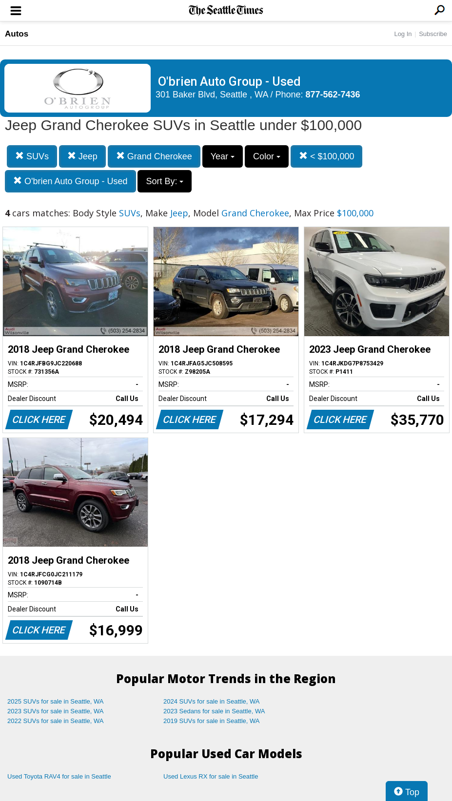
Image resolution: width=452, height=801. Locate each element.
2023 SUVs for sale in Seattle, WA (55, 711)
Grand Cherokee (154, 156)
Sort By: (164, 181)
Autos (16, 33)
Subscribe (433, 34)
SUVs (32, 156)
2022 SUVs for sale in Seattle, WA (55, 721)
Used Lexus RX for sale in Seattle (210, 776)
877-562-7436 (333, 94)
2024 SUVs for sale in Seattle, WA (211, 701)
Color (266, 156)
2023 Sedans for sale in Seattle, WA (214, 711)
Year (223, 156)
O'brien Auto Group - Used (70, 181)
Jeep (82, 156)
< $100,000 (326, 156)
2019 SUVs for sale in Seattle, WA (211, 721)
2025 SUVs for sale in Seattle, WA (55, 701)
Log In (403, 34)
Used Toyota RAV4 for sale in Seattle (59, 776)
